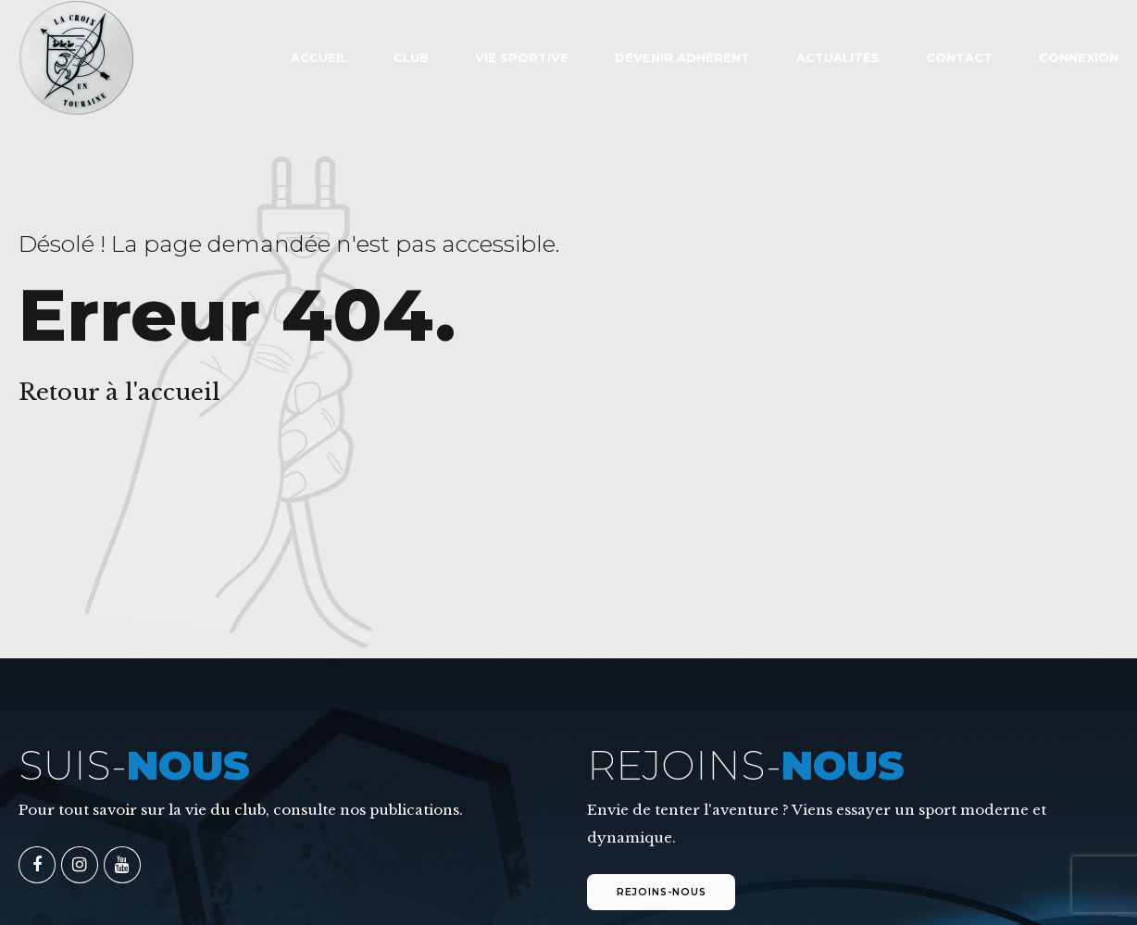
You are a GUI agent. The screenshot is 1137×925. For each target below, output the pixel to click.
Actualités (838, 57)
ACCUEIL (319, 57)
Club (411, 57)
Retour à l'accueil (119, 392)
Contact (959, 57)
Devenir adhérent (682, 57)
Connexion (1078, 57)
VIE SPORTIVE (521, 57)
